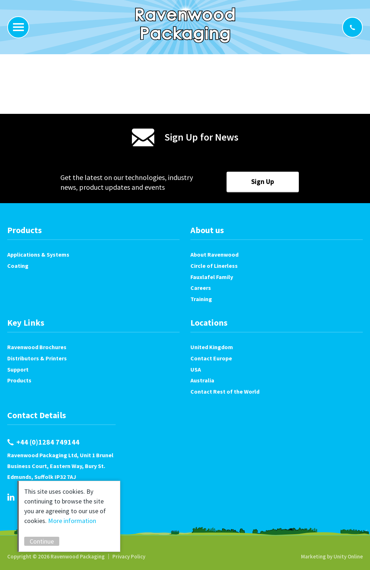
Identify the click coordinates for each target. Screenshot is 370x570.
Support (18, 369)
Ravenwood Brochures (36, 347)
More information (73, 521)
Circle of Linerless (214, 265)
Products (19, 380)
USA (195, 369)
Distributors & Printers (37, 358)
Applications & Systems (38, 254)
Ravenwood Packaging (185, 25)
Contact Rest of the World (224, 391)
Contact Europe (211, 358)
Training (201, 299)
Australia (202, 380)
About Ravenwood (214, 254)
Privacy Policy (128, 556)
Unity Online (348, 556)
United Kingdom (211, 347)
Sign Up (262, 181)
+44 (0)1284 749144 (352, 27)
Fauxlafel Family (211, 276)
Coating (18, 265)
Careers (200, 287)
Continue (42, 541)
